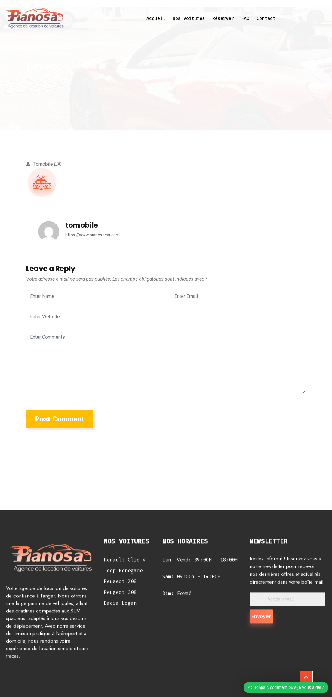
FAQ (245, 18)
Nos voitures (189, 18)
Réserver (223, 18)
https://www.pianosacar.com (92, 235)
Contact (266, 18)
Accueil (155, 18)
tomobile (43, 164)
